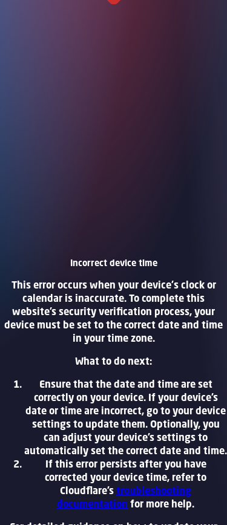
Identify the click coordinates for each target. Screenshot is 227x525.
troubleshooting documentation (124, 497)
